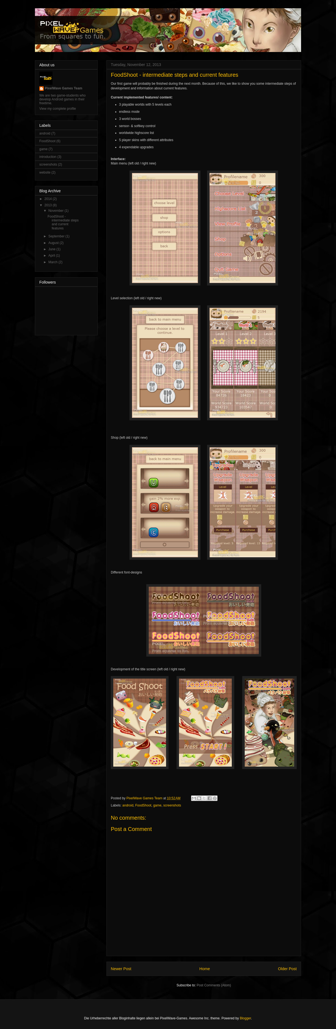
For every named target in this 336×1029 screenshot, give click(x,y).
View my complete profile (57, 109)
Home (204, 969)
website (45, 172)
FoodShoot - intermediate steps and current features (63, 222)
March (53, 262)
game (157, 805)
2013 (49, 205)
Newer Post (121, 969)
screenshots (172, 805)
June (52, 249)
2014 (49, 199)
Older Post (287, 969)
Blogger (245, 1018)
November (56, 211)
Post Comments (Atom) (214, 985)
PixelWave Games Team (63, 88)
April (52, 255)
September (56, 236)
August (54, 243)
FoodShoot (143, 805)
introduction (47, 157)
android (127, 805)
